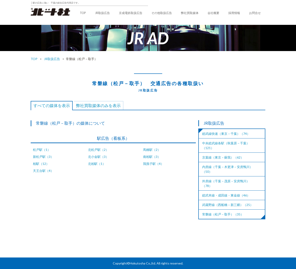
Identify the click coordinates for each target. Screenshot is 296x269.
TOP (83, 13)
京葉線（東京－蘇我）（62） (223, 157)
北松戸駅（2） (98, 150)
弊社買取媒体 (190, 13)
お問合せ (255, 13)
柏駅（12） (41, 164)
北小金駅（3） (98, 157)
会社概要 (213, 13)
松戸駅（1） (42, 150)
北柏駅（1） (97, 164)
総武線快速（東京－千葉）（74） (226, 134)
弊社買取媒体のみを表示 (98, 105)
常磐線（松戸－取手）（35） (223, 214)
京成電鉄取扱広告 (130, 13)
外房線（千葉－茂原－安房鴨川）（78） (226, 183)
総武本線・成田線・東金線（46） (226, 195)
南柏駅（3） (152, 157)
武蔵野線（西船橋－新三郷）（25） (227, 205)
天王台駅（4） (43, 171)
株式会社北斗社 (50, 12)
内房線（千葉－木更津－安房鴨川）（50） (227, 169)
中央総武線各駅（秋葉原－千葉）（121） (226, 145)
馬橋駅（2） (152, 150)
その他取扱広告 (161, 13)
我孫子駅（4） (153, 164)
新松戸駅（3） (43, 157)
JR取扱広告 (102, 13)
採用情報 (234, 13)
